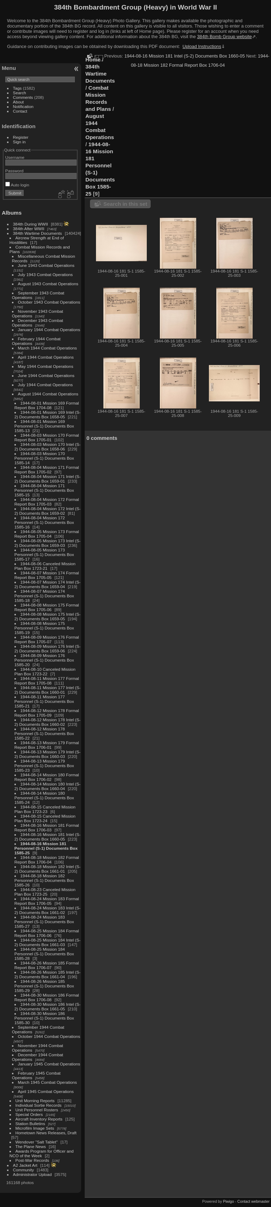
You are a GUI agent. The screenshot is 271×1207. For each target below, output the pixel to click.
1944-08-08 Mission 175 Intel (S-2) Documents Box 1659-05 (47, 616)
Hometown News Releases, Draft (46, 1132)
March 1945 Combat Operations (47, 1082)
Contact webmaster (253, 1201)
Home (93, 59)
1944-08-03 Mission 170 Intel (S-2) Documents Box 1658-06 (47, 446)
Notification (23, 106)
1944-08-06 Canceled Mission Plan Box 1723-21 (45, 565)
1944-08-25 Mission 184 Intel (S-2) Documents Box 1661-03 (47, 942)
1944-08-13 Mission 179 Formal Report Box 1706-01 (46, 744)
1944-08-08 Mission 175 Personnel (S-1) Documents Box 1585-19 (44, 628)
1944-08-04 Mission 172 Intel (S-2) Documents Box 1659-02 (47, 510)
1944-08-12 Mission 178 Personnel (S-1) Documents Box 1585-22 (44, 733)
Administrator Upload (32, 1174)
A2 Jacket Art (25, 1165)
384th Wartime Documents (37, 233)
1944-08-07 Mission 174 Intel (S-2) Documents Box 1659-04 (47, 584)
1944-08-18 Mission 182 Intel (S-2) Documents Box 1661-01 (47, 868)
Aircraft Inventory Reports (39, 1119)
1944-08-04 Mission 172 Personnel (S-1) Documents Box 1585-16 (44, 522)
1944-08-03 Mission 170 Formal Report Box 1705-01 (46, 437)
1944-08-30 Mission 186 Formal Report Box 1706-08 (46, 997)
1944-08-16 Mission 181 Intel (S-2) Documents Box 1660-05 (47, 836)
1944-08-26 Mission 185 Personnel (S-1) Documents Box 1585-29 (44, 986)
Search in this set (125, 204)
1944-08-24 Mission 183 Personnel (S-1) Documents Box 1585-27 (44, 921)
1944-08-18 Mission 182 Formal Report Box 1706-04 (46, 859)
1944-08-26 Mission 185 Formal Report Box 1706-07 (46, 965)
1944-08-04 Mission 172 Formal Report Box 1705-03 (46, 501)
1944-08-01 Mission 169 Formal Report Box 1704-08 (46, 405)
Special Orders (29, 1114)
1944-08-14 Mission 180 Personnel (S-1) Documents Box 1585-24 (44, 798)
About (18, 102)
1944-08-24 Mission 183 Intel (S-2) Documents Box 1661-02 (47, 910)
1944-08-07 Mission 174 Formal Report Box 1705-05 (46, 575)
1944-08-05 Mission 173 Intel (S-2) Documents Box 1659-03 (47, 543)
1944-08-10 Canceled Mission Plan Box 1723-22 (45, 671)
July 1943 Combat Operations (45, 274)
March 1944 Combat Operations (47, 348)
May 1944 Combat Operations (45, 366)
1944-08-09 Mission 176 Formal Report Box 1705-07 (46, 639)
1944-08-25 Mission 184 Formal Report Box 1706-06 (46, 933)
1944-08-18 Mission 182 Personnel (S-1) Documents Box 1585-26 (44, 880)
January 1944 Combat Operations (49, 329)
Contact (20, 111)
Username (14, 157)
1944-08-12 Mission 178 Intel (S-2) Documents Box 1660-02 (47, 722)
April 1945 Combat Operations (46, 1091)
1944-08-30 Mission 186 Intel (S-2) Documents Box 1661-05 (47, 1006)
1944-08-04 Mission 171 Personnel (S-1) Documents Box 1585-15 (44, 490)
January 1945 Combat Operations (49, 1064)
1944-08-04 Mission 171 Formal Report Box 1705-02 (46, 469)
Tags (17, 88)
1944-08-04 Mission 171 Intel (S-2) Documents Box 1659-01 (47, 478)
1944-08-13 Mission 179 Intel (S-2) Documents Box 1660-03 (47, 754)
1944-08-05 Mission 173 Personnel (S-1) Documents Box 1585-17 (44, 554)
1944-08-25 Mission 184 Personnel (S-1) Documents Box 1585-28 (44, 954)
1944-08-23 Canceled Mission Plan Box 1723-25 (45, 891)
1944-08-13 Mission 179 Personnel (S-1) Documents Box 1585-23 (44, 765)
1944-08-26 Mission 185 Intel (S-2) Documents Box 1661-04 (47, 974)
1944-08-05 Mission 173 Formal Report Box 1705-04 (46, 533)
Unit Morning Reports (35, 1100)
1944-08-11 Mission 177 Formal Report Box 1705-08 (46, 680)
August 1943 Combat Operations (48, 283)
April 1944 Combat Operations (46, 357)
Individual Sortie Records (39, 1105)
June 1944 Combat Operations (46, 375)
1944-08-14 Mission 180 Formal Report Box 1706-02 (46, 777)
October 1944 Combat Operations (49, 1036)
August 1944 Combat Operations (48, 394)
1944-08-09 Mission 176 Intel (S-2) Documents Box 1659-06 (47, 648)
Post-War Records (32, 1160)
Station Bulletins (30, 1123)
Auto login (17, 185)
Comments (23, 97)
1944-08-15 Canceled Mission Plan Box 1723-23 (45, 809)
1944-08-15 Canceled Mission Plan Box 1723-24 (45, 818)
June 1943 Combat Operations (46, 265)
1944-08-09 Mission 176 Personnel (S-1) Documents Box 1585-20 (44, 660)
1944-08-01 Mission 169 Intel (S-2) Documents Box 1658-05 (47, 414)
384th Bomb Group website (224, 36)
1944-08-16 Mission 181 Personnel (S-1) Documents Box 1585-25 (46, 848)
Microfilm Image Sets (35, 1128)
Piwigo (228, 1201)
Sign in (19, 141)
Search (19, 92)
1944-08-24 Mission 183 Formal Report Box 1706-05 (46, 901)
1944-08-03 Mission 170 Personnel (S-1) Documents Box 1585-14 (44, 458)
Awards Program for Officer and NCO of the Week (42, 1153)
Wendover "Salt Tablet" (37, 1142)
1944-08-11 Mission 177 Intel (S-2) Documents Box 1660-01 (47, 689)
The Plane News (31, 1146)
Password (14, 170)
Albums (12, 213)
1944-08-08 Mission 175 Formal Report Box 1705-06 (46, 607)
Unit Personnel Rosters (37, 1109)
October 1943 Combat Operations (49, 302)
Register (21, 137)
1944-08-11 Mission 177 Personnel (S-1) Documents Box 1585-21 (44, 701)
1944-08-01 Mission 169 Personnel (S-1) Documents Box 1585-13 (44, 426)
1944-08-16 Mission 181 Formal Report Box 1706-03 (46, 827)
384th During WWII (30, 224)
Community (23, 1169)
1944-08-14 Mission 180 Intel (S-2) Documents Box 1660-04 (47, 786)
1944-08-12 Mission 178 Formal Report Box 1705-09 (46, 712)
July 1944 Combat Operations (45, 384)
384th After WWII (28, 228)
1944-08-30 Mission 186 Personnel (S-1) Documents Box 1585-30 (44, 1018)
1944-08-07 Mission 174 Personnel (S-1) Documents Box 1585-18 (44, 596)
